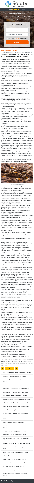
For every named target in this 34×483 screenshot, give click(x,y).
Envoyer (17, 42)
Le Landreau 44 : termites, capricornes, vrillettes (15, 395)
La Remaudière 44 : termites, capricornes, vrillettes (15, 392)
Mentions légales (10, 481)
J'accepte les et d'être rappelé (17, 38)
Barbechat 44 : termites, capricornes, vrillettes (14, 376)
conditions (17, 38)
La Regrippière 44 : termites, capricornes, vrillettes (15, 452)
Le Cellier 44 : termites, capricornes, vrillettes (14, 385)
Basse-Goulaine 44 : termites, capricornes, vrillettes (16, 406)
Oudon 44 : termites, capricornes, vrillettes (13, 410)
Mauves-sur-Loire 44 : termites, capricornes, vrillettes (16, 388)
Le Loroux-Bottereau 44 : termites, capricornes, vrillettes (17, 372)
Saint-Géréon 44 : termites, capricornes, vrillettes (15, 463)
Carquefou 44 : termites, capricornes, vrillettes (14, 431)
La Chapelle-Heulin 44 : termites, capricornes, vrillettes (16, 402)
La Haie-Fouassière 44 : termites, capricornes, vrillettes (16, 443)
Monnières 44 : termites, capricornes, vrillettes (14, 459)
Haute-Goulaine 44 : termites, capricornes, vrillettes (16, 413)
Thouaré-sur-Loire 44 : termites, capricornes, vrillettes (16, 399)
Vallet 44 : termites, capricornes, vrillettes (13, 422)
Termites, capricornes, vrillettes (9, 50)
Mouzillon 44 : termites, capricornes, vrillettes (14, 434)
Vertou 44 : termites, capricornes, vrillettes (13, 470)
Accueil (3, 481)
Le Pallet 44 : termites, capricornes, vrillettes (14, 455)
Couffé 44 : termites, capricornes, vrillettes (13, 466)
